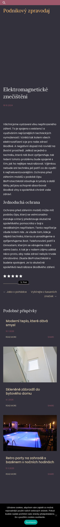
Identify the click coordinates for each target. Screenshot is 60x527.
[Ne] (56, 515)
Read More (11, 337)
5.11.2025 (10, 468)
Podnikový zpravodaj (26, 11)
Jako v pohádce (17, 292)
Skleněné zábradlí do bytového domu (23, 391)
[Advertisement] (30, 48)
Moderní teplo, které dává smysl (27, 323)
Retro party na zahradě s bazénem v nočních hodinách (30, 460)
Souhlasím (31, 522)
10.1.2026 (10, 331)
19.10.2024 (8, 105)
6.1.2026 (9, 399)
